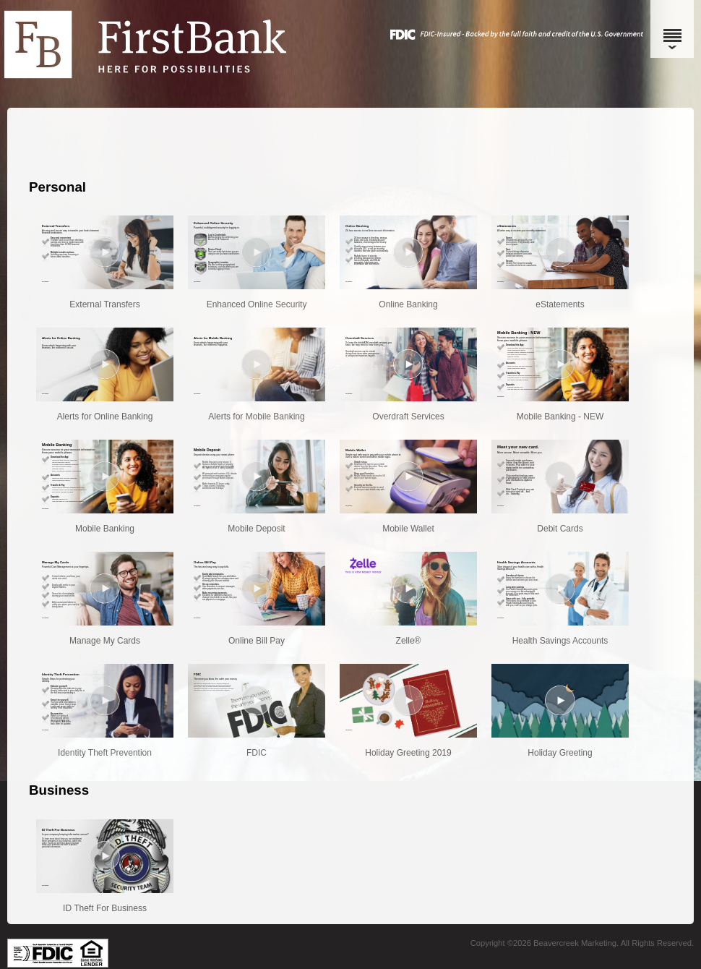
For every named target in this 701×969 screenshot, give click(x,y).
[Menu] (672, 29)
